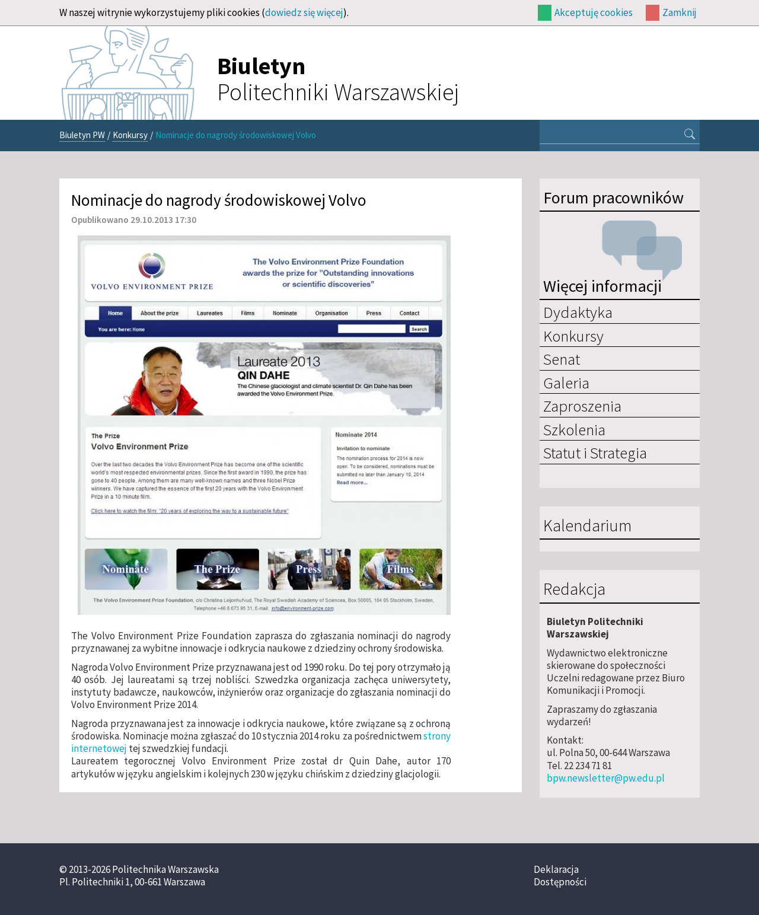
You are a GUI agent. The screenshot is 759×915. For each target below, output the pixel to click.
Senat (561, 358)
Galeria (566, 382)
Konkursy (130, 135)
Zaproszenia (582, 405)
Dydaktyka (578, 311)
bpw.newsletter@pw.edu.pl (606, 778)
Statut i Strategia (595, 452)
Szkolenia (574, 429)
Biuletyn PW (82, 135)
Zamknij (679, 12)
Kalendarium (587, 526)
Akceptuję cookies (593, 12)
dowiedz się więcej (304, 12)
